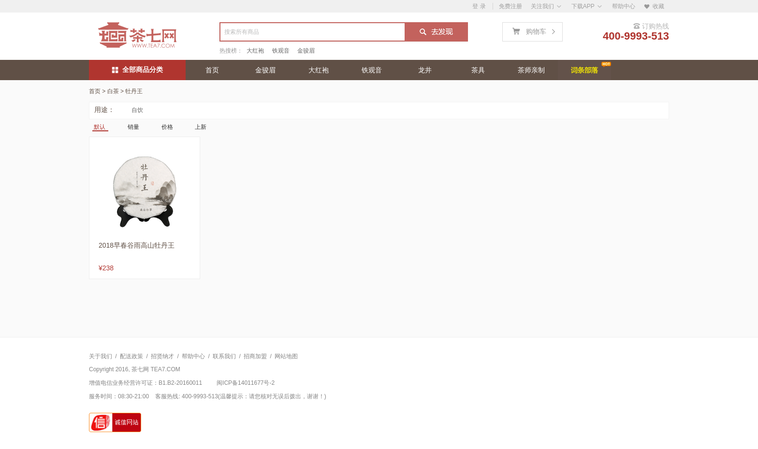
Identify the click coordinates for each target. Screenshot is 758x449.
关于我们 (100, 356)
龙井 (425, 70)
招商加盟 (255, 356)
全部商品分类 (137, 69)
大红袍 (255, 50)
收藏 (654, 6)
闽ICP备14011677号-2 (246, 382)
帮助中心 (623, 6)
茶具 (478, 70)
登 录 (478, 6)
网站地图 (286, 356)
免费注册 (510, 6)
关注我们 (542, 6)
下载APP (583, 6)
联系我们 (224, 356)
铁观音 (281, 50)
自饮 (137, 110)
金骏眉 (306, 50)
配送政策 (131, 356)
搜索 (436, 32)
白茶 (113, 91)
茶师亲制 (531, 70)
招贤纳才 (162, 356)
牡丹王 (134, 91)
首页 (212, 70)
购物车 (535, 30)
